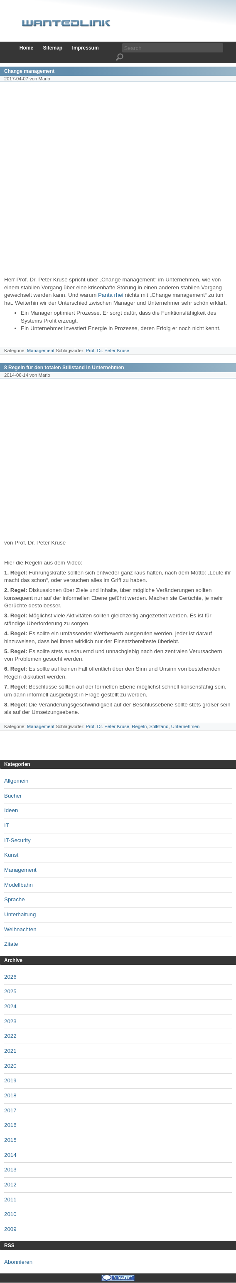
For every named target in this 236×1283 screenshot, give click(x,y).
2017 (10, 1110)
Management (40, 350)
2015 (10, 1140)
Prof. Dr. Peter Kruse (107, 350)
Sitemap (53, 48)
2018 (10, 1095)
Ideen (11, 810)
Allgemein (16, 781)
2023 (10, 1021)
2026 (10, 977)
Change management (29, 71)
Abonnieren (18, 1262)
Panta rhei (110, 295)
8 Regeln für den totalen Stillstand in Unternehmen (64, 367)
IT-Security (17, 840)
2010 (10, 1214)
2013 (10, 1169)
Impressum (85, 48)
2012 (10, 1184)
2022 (10, 1036)
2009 (10, 1229)
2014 (10, 1155)
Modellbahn (18, 885)
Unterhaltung (20, 914)
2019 (10, 1080)
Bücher (13, 796)
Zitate (11, 944)
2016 (10, 1125)
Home (26, 48)
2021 (10, 1051)
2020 (10, 1066)
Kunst (11, 855)
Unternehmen (185, 726)
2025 (10, 991)
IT (6, 825)
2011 (10, 1199)
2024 (10, 1006)
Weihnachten (20, 929)
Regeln (139, 726)
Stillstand (159, 726)
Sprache (14, 899)
